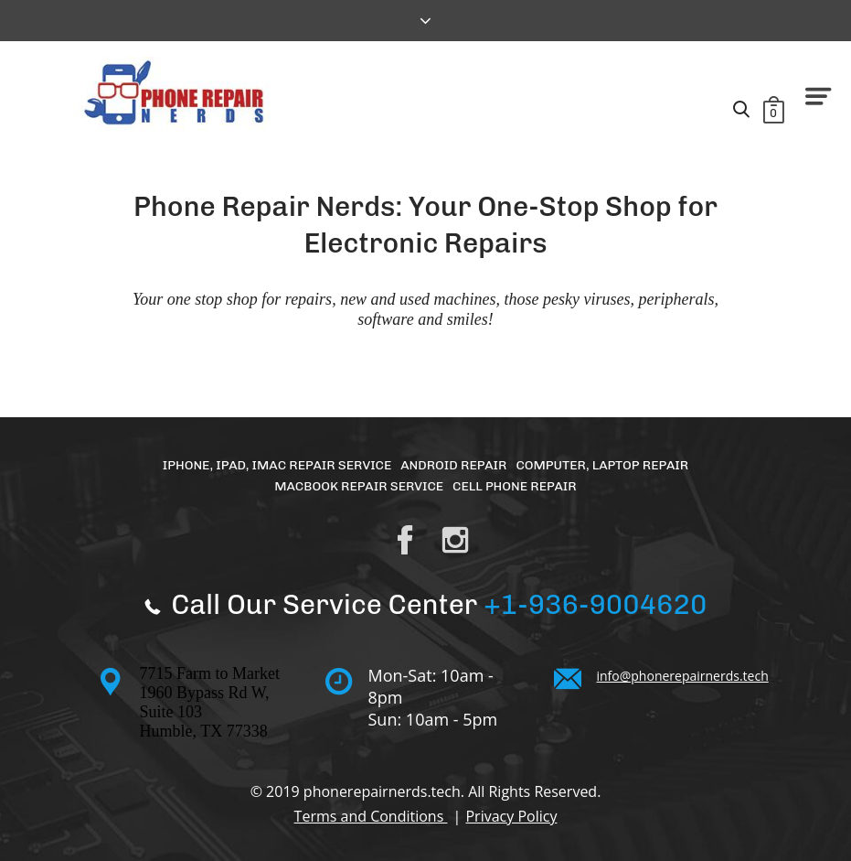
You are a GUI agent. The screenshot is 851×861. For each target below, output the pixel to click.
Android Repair (453, 465)
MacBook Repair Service (358, 486)
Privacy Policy (511, 816)
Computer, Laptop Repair (602, 465)
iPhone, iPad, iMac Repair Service (277, 465)
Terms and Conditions (371, 816)
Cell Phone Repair (514, 486)
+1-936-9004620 (595, 604)
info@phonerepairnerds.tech (683, 675)
